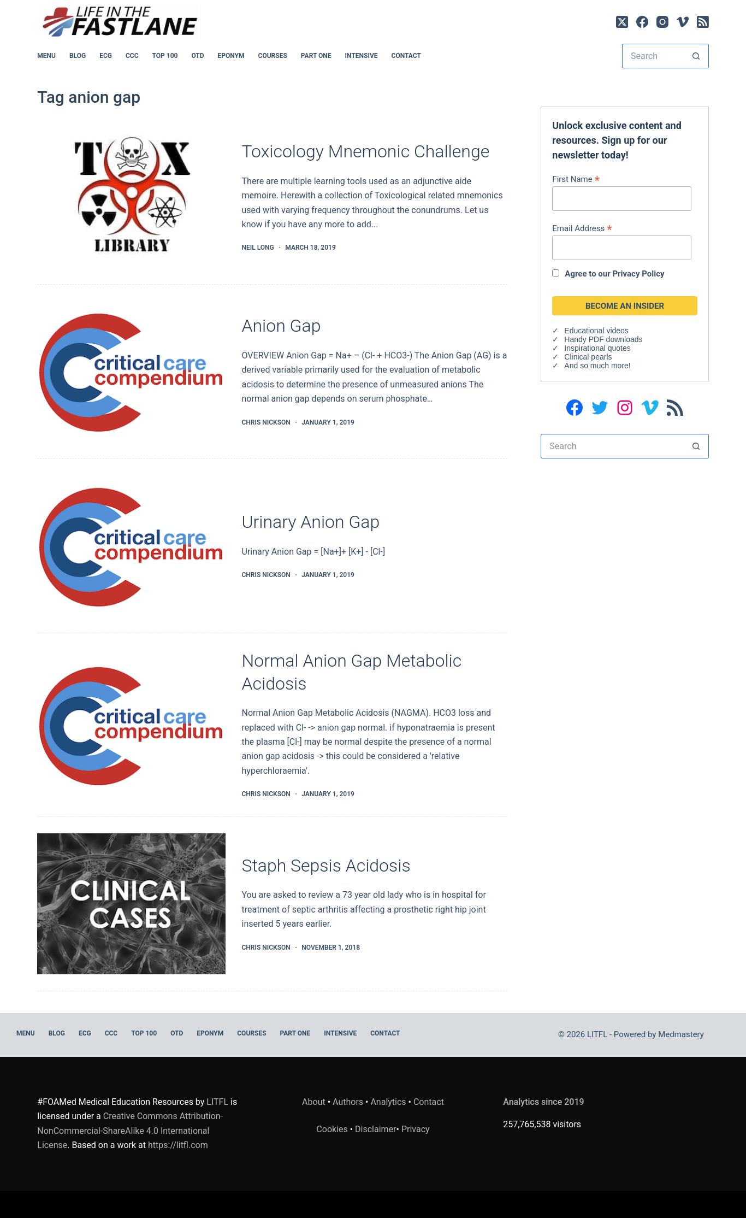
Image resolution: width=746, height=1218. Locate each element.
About (313, 1102)
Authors (348, 1102)
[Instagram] (662, 22)
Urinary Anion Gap (311, 521)
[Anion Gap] (131, 371)
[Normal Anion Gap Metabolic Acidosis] (131, 725)
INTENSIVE (361, 56)
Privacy (415, 1129)
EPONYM (231, 56)
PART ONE (316, 56)
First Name (576, 179)
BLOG (77, 56)
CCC (132, 56)
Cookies (333, 1129)
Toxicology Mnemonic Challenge (366, 151)
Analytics (388, 1102)
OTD (197, 56)
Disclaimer (375, 1129)
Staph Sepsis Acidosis (326, 865)
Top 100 (165, 56)
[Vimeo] (683, 22)
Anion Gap (281, 325)
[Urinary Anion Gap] (131, 545)
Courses (272, 56)
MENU (46, 56)
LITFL (217, 1102)
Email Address (582, 228)
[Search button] (696, 56)
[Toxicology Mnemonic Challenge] (131, 197)
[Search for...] (653, 56)
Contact (406, 56)
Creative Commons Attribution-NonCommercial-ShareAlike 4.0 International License (130, 1130)
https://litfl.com (178, 1145)
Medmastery (681, 1034)
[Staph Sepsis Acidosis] (131, 903)
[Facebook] (642, 22)
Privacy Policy (638, 274)
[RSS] (703, 22)
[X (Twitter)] (622, 22)
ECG (105, 56)
